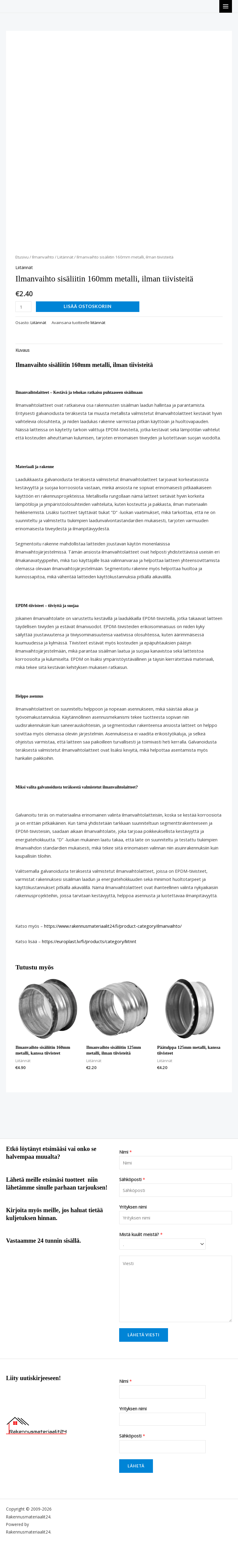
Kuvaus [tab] (22, 350)
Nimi (125, 1152)
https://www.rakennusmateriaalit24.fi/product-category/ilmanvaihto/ (113, 926)
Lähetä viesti (144, 1334)
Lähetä (136, 1465)
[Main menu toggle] (225, 6)
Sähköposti (132, 1179)
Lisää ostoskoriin (88, 306)
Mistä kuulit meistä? (141, 1234)
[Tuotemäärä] (23, 306)
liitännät (97, 322)
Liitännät (65, 257)
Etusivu (22, 257)
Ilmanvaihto (43, 257)
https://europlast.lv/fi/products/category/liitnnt (89, 941)
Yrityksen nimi (133, 1207)
